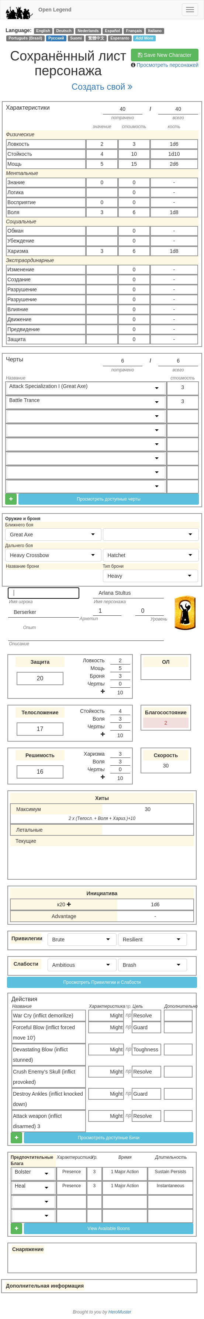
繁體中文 (96, 38)
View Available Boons (108, 1228)
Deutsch (63, 30)
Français (134, 30)
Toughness (145, 1049)
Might (116, 1016)
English (43, 30)
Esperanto (119, 38)
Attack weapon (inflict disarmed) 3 (37, 1121)
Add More (144, 38)
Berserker (25, 612)
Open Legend (54, 10)
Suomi (76, 38)
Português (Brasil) (25, 38)
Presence (71, 1171)
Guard (140, 1027)
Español (112, 30)
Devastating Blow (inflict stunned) (40, 1055)
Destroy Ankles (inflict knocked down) (48, 1099)
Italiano (155, 30)
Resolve (142, 1016)
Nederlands (88, 30)
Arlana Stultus (114, 593)
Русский (56, 38)
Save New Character (164, 55)
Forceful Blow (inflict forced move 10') (44, 1032)
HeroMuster (119, 1312)
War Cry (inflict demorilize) (43, 1016)
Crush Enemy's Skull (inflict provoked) (44, 1077)
